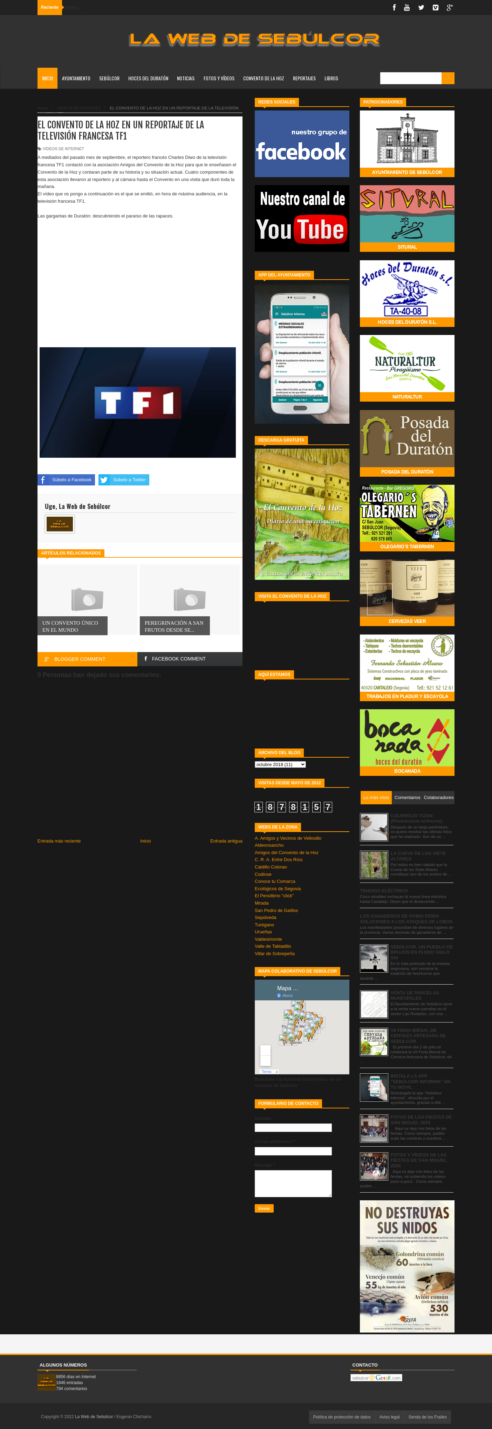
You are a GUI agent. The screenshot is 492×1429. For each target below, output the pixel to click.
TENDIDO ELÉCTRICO (384, 890)
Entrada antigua (226, 841)
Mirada (262, 903)
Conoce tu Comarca (275, 881)
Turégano (264, 924)
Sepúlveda (265, 917)
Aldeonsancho (269, 845)
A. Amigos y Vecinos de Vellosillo (288, 838)
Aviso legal (390, 1417)
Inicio (47, 78)
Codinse (263, 874)
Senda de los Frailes (428, 1417)
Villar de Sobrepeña (275, 953)
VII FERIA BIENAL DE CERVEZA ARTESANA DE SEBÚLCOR (418, 1036)
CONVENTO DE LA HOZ (263, 78)
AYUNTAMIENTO (76, 78)
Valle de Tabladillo (273, 946)
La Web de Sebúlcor (94, 1416)
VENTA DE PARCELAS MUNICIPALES (415, 995)
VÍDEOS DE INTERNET (63, 149)
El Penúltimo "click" (274, 895)
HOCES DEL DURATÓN (148, 78)
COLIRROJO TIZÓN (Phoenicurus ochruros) (416, 818)
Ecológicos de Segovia (278, 888)
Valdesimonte (268, 939)
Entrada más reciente (59, 841)
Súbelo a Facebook (64, 479)
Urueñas (263, 931)
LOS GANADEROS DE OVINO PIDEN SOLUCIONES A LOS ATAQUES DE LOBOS (406, 918)
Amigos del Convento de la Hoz (287, 852)
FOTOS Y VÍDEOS (219, 78)
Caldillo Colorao (271, 867)
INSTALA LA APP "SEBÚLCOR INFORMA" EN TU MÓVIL (421, 1081)
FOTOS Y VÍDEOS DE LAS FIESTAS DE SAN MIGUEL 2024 (419, 1160)
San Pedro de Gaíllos (276, 910)
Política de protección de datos (342, 1417)
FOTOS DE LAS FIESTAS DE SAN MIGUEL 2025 (421, 1119)
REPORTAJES (304, 78)
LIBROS (331, 78)
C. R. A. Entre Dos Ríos (279, 859)
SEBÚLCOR (109, 78)
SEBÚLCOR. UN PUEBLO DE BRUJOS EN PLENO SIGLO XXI (422, 952)
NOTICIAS (185, 78)
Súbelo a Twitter (122, 479)
